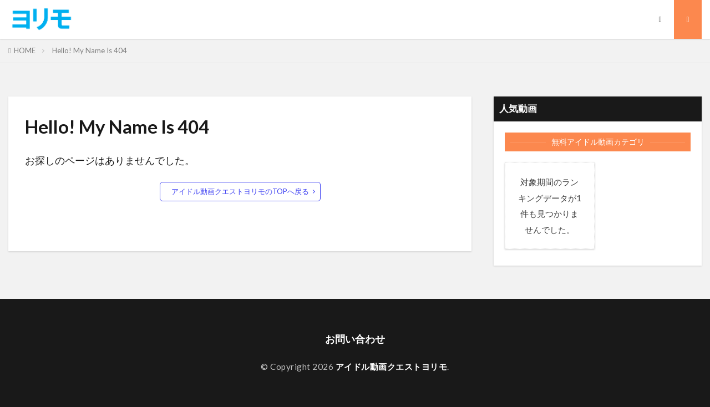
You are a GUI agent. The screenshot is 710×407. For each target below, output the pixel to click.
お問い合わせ (355, 339)
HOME (25, 50)
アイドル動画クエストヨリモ (392, 367)
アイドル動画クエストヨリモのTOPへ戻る (240, 191)
